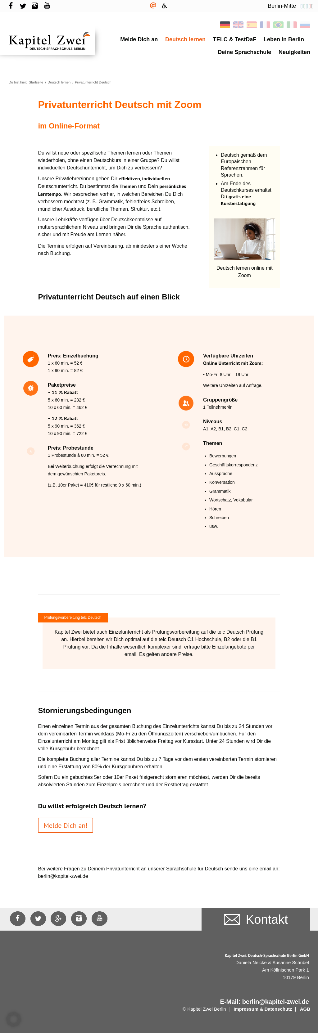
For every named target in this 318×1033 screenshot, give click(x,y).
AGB (305, 1009)
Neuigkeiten (294, 52)
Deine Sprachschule (244, 52)
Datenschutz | (280, 1009)
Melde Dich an (139, 39)
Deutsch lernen (185, 39)
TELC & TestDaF (235, 39)
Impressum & (248, 1009)
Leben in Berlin (284, 39)
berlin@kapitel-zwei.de (275, 1001)
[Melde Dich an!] (65, 825)
